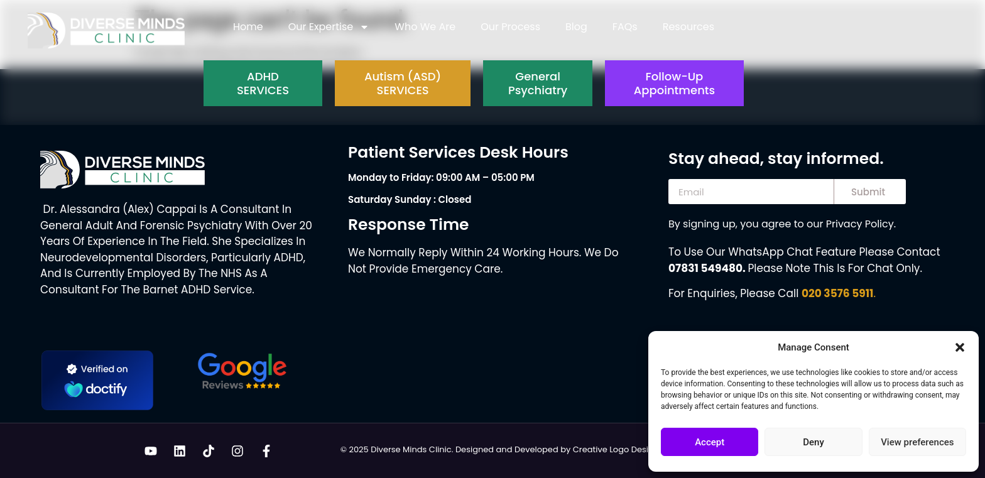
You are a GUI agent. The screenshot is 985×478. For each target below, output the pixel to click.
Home (248, 26)
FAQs (625, 26)
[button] (960, 347)
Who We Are (425, 26)
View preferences (917, 442)
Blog (576, 26)
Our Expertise (329, 27)
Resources (688, 26)
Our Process (510, 26)
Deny (813, 442)
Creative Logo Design (616, 449)
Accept (709, 442)
